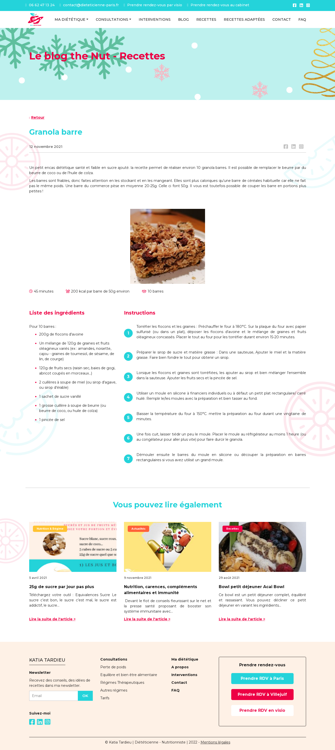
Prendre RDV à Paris (262, 678)
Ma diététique (184, 659)
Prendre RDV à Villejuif (262, 694)
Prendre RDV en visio (262, 710)
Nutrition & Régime (50, 528)
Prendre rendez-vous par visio (153, 5)
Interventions (184, 675)
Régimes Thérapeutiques (122, 682)
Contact (179, 682)
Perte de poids (113, 667)
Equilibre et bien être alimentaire (128, 675)
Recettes (232, 528)
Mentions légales (215, 742)
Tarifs (104, 698)
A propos (180, 667)
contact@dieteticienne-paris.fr (89, 5)
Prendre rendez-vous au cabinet (218, 5)
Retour (37, 117)
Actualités (138, 528)
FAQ (175, 690)
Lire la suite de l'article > (52, 619)
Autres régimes (113, 690)
